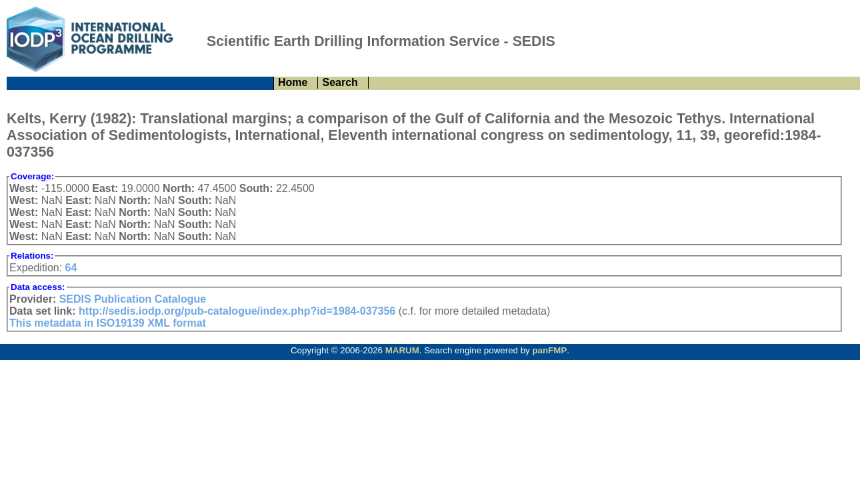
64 (71, 267)
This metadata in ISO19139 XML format (107, 323)
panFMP (549, 350)
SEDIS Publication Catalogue (132, 299)
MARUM (402, 350)
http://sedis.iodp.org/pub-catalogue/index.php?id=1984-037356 (237, 311)
